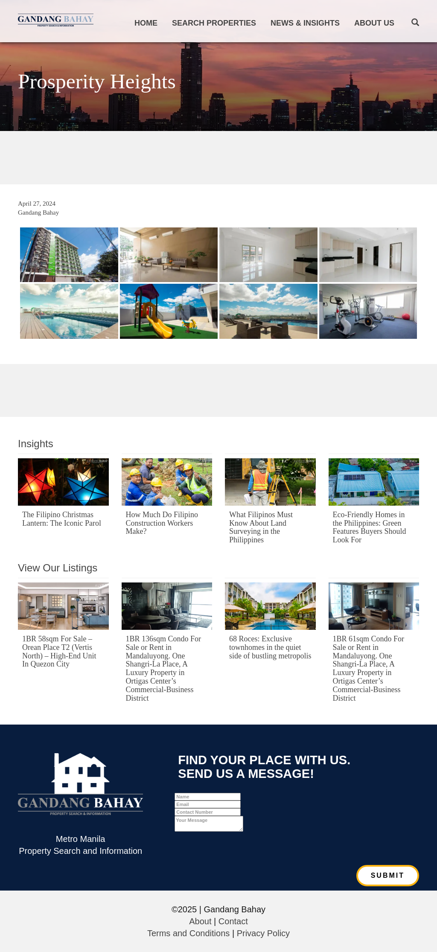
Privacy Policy (263, 933)
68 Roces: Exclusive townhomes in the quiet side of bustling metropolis (270, 647)
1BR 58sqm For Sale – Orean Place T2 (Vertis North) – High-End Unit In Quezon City (59, 651)
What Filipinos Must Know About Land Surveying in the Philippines (261, 527)
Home (145, 23)
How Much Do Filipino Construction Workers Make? (162, 523)
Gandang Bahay (38, 212)
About (200, 921)
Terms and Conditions (188, 933)
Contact (233, 921)
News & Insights (305, 23)
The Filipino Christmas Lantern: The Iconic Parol (61, 518)
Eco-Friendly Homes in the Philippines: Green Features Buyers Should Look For (369, 527)
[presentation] (239, 848)
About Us (374, 23)
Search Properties (214, 23)
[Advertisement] (218, 156)
